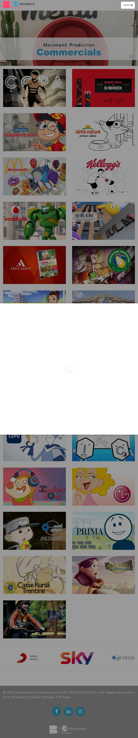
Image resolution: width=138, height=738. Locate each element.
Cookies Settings (42, 697)
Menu (129, 6)
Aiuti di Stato (14, 697)
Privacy (65, 697)
